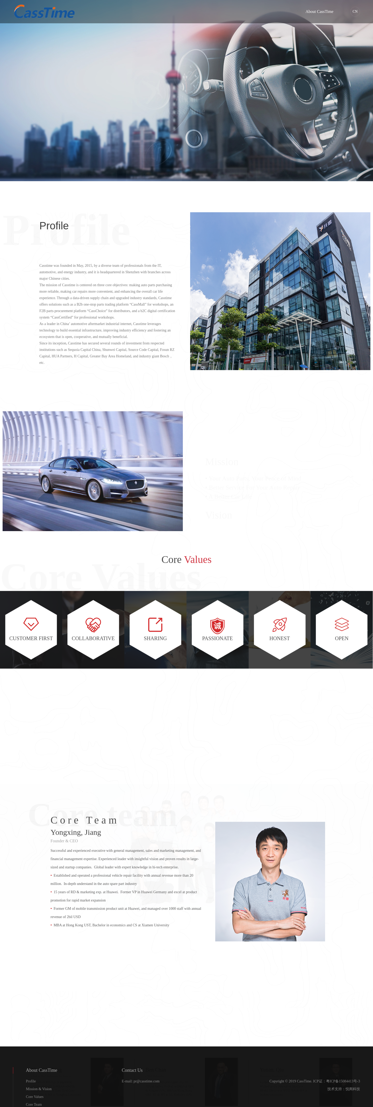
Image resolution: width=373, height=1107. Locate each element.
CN (355, 11)
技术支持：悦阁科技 (343, 1089)
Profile (31, 1081)
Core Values (35, 1097)
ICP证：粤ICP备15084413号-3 (336, 1081)
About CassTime (319, 11)
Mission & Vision (39, 1089)
